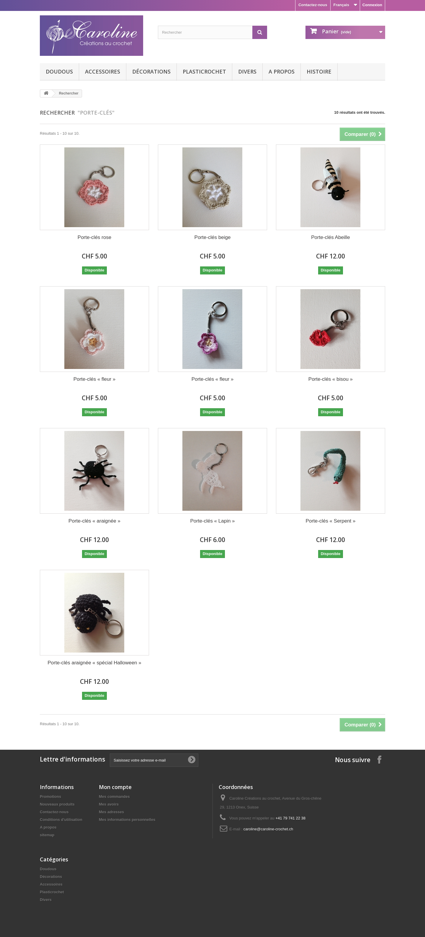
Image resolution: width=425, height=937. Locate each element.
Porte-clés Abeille (330, 237)
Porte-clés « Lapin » (212, 521)
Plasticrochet (204, 71)
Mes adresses (111, 812)
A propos (282, 71)
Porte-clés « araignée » (94, 521)
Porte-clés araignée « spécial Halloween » (94, 663)
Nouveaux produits (57, 804)
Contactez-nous (312, 5)
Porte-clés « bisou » (330, 379)
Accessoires (102, 71)
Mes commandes (114, 796)
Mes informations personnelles (127, 819)
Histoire (319, 71)
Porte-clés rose (94, 237)
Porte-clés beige (212, 237)
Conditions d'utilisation (61, 819)
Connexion (372, 5)
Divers (247, 71)
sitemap (47, 835)
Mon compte (115, 786)
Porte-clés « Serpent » (330, 521)
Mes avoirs (109, 804)
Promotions (50, 796)
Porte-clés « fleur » (94, 379)
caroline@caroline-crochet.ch (268, 829)
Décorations (151, 71)
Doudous (59, 71)
